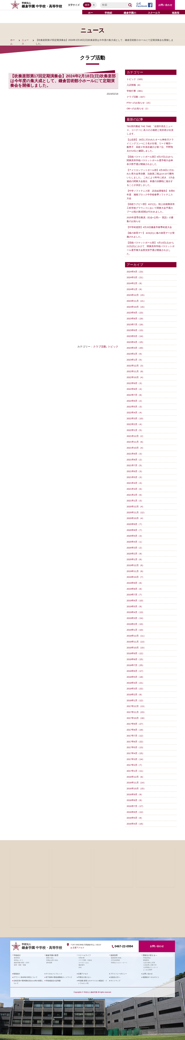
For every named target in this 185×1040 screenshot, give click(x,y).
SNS (80, 960)
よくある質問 (147, 963)
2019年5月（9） (135, 601)
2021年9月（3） (135, 450)
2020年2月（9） (135, 549)
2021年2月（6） (135, 491)
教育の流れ (50, 951)
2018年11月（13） (136, 636)
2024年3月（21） (136, 275)
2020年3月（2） (135, 543)
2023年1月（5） (135, 357)
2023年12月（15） (136, 293)
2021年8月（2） (135, 456)
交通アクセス (77, 941)
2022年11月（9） (136, 368)
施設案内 (82, 958)
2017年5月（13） (136, 741)
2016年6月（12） (136, 805)
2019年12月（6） (136, 561)
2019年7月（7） (135, 590)
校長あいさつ (18, 953)
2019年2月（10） (136, 619)
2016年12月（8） (136, 770)
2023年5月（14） (136, 334)
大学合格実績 (115, 953)
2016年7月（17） (136, 800)
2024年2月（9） (135, 281)
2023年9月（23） (136, 310)
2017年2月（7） (135, 759)
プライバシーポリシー (118, 967)
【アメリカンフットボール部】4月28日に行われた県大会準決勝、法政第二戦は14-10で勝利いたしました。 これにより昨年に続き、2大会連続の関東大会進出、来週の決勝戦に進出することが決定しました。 (151, 176)
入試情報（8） (134, 85)
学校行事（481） (135, 91)
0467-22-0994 (123, 940)
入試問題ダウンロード (150, 960)
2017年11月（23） (136, 706)
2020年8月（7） (135, 526)
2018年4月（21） (136, 677)
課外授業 (49, 956)
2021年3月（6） (135, 485)
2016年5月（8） (135, 811)
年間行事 (82, 951)
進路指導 (113, 948)
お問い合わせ (165, 5)
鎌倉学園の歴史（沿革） (22, 956)
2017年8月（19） (136, 724)
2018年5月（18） (136, 671)
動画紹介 (17, 967)
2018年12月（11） (136, 631)
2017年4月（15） (136, 747)
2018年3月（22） (136, 683)
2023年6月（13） (136, 328)
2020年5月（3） (135, 532)
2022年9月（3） (135, 380)
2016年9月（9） (135, 788)
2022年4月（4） (135, 409)
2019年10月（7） (136, 572)
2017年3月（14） (136, 753)
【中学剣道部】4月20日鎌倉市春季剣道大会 (149, 225)
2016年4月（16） (136, 817)
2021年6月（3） (135, 468)
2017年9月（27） (136, 718)
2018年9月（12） (136, 648)
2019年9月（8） (135, 578)
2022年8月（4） (135, 386)
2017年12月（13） (136, 701)
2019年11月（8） (136, 567)
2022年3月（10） (136, 415)
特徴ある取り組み (52, 953)
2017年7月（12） (136, 730)
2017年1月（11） (136, 765)
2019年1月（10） (136, 625)
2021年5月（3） (135, 473)
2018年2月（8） (135, 689)
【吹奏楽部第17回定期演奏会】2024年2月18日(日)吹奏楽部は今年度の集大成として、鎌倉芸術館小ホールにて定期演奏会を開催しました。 (63, 81)
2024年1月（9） (135, 287)
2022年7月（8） (135, 392)
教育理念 (17, 951)
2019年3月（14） (136, 613)
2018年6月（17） (136, 666)
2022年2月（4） (135, 421)
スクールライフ (84, 948)
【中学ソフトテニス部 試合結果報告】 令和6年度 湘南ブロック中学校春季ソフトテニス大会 (151, 193)
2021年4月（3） (135, 479)
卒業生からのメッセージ (119, 956)
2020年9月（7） (135, 520)
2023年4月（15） (136, 339)
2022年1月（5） (135, 427)
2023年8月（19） (136, 316)
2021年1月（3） (135, 497)
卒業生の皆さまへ (84, 970)
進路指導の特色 (116, 951)
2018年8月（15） (136, 654)
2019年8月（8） (135, 584)
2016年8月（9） (135, 794)
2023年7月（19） (136, 322)
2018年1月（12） (136, 695)
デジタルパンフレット (54, 967)
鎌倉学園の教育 (51, 948)
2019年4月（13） (136, 607)
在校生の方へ (115, 970)
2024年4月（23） (136, 269)
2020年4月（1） (135, 537)
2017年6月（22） (136, 735)
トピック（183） (135, 79)
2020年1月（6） (135, 555)
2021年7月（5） (135, 462)
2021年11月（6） (136, 438)
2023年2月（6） (135, 351)
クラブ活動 (99, 346)
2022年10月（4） (136, 374)
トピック (113, 346)
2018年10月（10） (136, 642)
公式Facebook (141, 4)
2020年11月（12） (136, 508)
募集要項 (146, 953)
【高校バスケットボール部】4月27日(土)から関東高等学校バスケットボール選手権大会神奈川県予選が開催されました (150, 160)
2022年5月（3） (135, 403)
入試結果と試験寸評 (150, 958)
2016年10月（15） (136, 782)
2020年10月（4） (136, 514)
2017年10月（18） (136, 712)
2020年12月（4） (136, 502)
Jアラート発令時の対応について (25, 970)
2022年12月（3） (136, 363)
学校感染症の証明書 (53, 974)
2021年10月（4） (136, 444)
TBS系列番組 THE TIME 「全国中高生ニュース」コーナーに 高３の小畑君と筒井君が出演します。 (150, 130)
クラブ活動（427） (137, 96)
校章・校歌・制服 (20, 958)
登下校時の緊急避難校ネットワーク (59, 970)
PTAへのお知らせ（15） (139, 102)
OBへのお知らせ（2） (138, 108)
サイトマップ (115, 974)
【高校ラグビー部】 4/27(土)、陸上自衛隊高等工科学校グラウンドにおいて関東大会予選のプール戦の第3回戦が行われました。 (151, 207)
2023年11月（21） (136, 299)
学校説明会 (147, 951)
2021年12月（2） (136, 433)
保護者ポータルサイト (151, 970)
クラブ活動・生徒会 (85, 953)
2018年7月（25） (136, 660)
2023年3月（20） (136, 345)
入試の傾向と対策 (149, 956)
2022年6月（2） (135, 398)
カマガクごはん (84, 956)
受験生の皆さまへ (149, 948)
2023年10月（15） (136, 304)
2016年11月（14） (136, 776)
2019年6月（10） (136, 596)
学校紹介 (17, 948)
